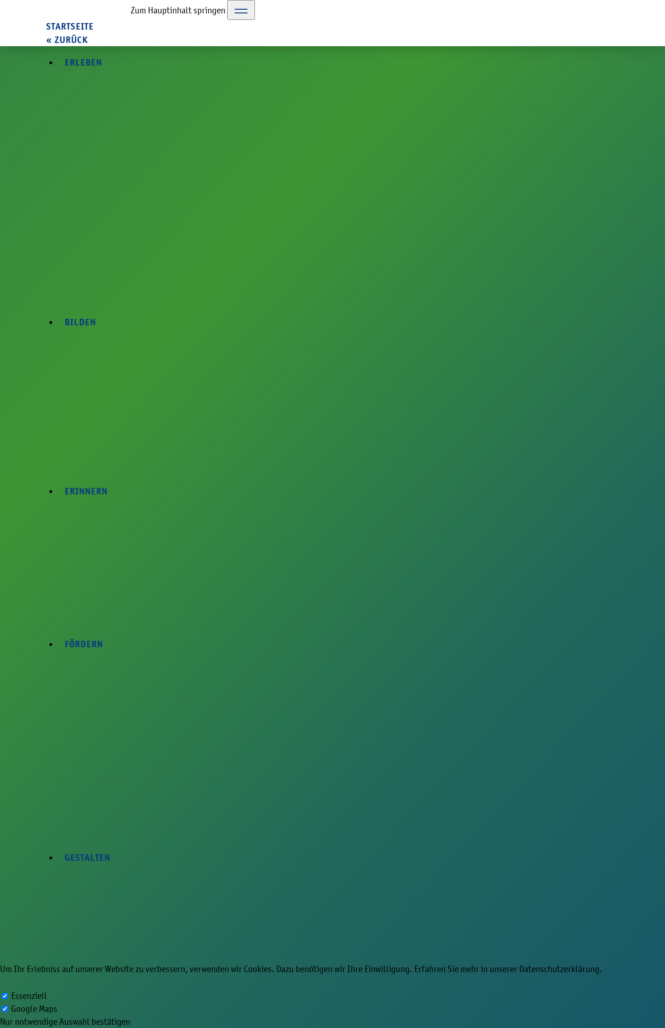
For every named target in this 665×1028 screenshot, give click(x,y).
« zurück (67, 40)
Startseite (70, 26)
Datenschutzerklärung (559, 968)
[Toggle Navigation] (241, 10)
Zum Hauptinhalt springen (178, 10)
